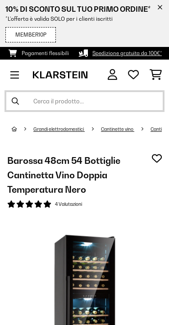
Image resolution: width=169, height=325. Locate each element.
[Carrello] (156, 75)
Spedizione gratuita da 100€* (127, 53)
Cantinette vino (117, 129)
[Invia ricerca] (15, 101)
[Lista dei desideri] (133, 75)
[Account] (112, 74)
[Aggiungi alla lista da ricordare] (157, 158)
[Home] (22, 129)
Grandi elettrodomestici (59, 129)
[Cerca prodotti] (84, 101)
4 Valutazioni (68, 204)
